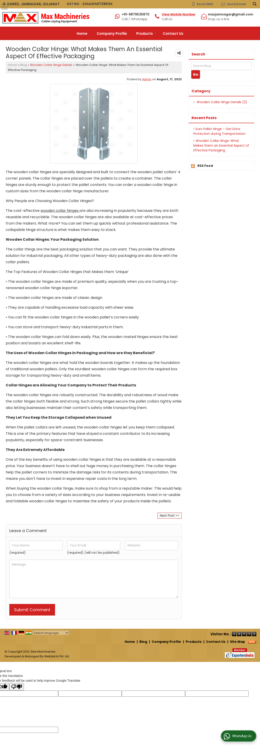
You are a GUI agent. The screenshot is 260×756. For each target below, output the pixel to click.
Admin (146, 79)
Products (146, 33)
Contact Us (173, 33)
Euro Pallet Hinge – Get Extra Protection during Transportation (219, 131)
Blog (23, 65)
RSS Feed (205, 165)
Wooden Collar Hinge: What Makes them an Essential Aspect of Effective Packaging (221, 145)
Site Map (237, 641)
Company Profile (112, 33)
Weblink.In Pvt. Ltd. (57, 656)
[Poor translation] (16, 687)
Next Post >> (169, 515)
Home (82, 33)
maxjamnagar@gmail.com (230, 14)
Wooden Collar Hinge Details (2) (220, 102)
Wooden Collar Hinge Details (51, 65)
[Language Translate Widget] (51, 633)
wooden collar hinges (59, 210)
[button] (179, 14)
